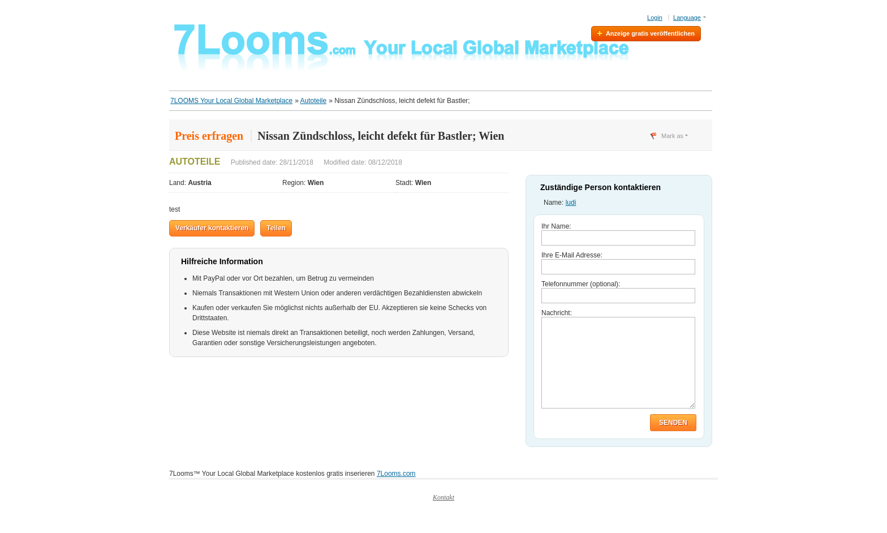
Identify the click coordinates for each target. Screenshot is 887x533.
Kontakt (443, 514)
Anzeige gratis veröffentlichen (650, 33)
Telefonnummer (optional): (580, 284)
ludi (571, 203)
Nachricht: (556, 313)
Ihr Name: (556, 226)
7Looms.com (396, 491)
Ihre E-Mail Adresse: (571, 255)
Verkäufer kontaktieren (211, 228)
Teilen (276, 228)
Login (654, 17)
